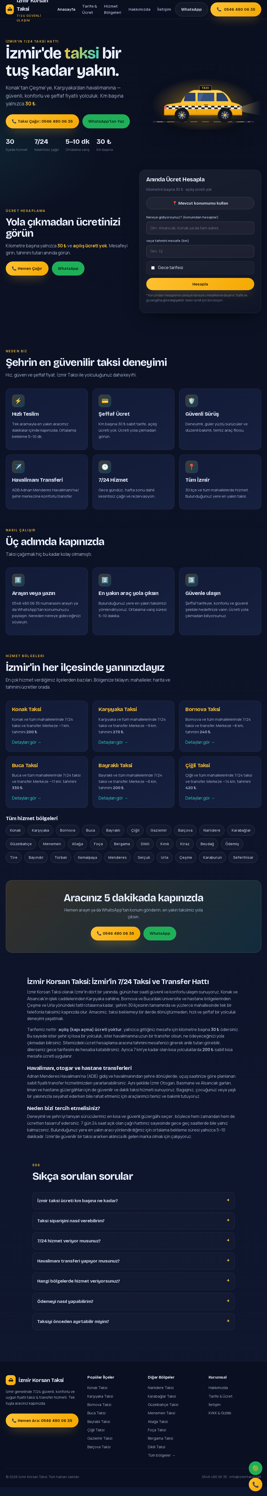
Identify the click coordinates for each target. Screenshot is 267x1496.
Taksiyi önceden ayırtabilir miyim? (73, 1330)
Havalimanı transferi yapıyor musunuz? (78, 1270)
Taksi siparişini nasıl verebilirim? (71, 1229)
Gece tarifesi (170, 267)
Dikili (145, 852)
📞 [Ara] (255, 1483)
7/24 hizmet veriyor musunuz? (69, 1249)
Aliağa (77, 852)
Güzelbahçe (21, 852)
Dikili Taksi (156, 1455)
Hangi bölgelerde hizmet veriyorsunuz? (78, 1290)
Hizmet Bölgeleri (112, 9)
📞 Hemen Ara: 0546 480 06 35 (42, 1429)
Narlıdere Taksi (161, 1396)
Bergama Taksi (160, 1447)
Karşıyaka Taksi (100, 1404)
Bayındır (36, 865)
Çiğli (135, 838)
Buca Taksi (96, 1421)
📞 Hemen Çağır (27, 268)
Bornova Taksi (99, 1413)
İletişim (164, 9)
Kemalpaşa (87, 865)
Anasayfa (66, 9)
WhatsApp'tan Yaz (106, 121)
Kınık (164, 852)
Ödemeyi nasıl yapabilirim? (65, 1310)
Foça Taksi (157, 1438)
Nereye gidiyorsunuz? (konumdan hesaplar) (182, 217)
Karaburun (212, 865)
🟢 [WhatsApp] (255, 1466)
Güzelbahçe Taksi (163, 1413)
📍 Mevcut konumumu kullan (200, 203)
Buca (90, 838)
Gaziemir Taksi (99, 1447)
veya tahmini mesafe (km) (167, 240)
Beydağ (207, 852)
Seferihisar (243, 865)
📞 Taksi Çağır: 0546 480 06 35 (42, 121)
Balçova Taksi (99, 1455)
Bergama (122, 852)
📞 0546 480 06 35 (115, 942)
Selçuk (144, 865)
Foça (98, 852)
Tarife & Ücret (89, 9)
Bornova (67, 838)
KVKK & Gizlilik (220, 1421)
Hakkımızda (139, 9)
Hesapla (200, 284)
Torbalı (60, 865)
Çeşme (185, 865)
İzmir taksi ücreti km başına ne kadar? (77, 1209)
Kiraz (185, 852)
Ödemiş (232, 852)
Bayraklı (113, 838)
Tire (13, 865)
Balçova (185, 838)
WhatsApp (191, 9)
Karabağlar (241, 838)
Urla (164, 865)
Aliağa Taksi (158, 1430)
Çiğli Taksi (96, 1438)
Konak (15, 838)
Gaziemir (158, 838)
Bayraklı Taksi (98, 1430)
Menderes (117, 865)
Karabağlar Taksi (162, 1404)
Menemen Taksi (161, 1421)
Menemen (52, 852)
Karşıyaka (40, 838)
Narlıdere (211, 838)
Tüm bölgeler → (161, 1464)
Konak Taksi (97, 1396)
